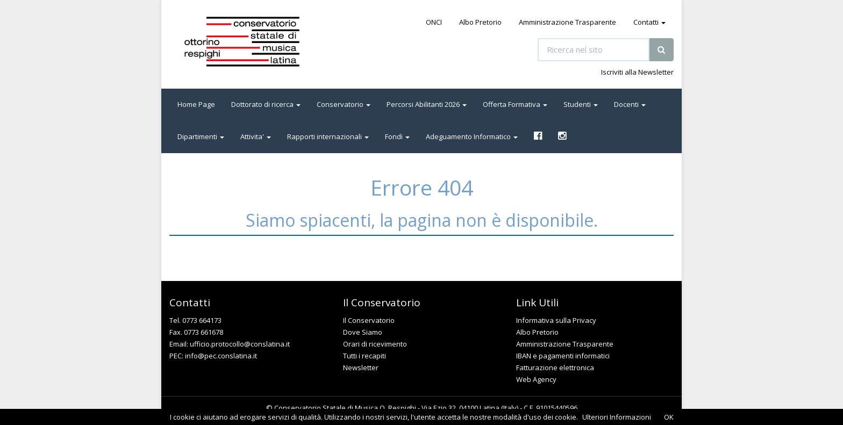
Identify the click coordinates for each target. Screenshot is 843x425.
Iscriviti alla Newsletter (637, 72)
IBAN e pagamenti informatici (563, 356)
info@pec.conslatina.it (221, 356)
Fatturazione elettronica (555, 367)
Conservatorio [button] (343, 104)
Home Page (196, 104)
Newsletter (360, 367)
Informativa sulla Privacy (556, 320)
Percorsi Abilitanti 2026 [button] (427, 104)
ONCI (434, 22)
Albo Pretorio (480, 22)
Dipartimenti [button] (200, 136)
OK (669, 417)
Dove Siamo (362, 332)
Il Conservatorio (369, 320)
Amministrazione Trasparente (567, 22)
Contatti (649, 22)
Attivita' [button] (255, 136)
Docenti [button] (630, 104)
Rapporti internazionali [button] (328, 136)
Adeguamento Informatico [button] (472, 136)
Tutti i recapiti (364, 356)
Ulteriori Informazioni (616, 417)
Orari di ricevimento (375, 344)
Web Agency (536, 379)
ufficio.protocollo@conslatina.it (240, 344)
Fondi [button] (397, 136)
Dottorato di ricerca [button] (266, 104)
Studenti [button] (580, 104)
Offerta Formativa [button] (515, 104)
